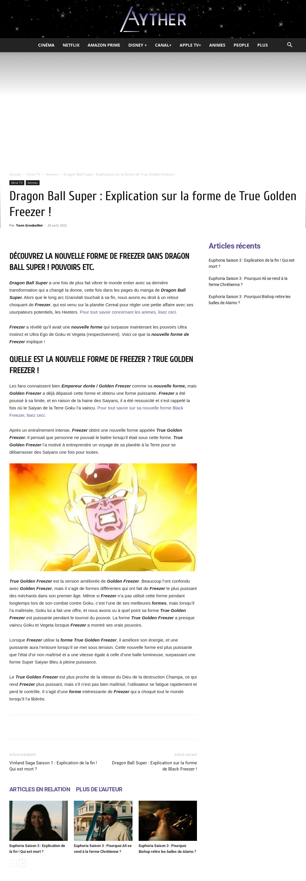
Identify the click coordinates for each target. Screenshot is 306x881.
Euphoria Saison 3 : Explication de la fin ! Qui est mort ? (252, 263)
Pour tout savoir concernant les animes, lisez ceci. (128, 311)
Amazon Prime (104, 45)
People (241, 45)
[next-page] (22, 863)
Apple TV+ (190, 45)
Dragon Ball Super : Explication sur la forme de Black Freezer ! (154, 766)
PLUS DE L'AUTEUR (99, 789)
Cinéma (46, 45)
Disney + (137, 45)
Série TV (33, 174)
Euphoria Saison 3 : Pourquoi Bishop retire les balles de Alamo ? (249, 299)
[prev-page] (13, 863)
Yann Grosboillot (29, 225)
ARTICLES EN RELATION (39, 789)
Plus (262, 45)
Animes (217, 45)
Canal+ (163, 45)
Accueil (15, 174)
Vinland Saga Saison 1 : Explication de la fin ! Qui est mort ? (53, 766)
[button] (290, 45)
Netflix (71, 45)
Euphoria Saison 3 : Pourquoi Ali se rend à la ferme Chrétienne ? (248, 281)
